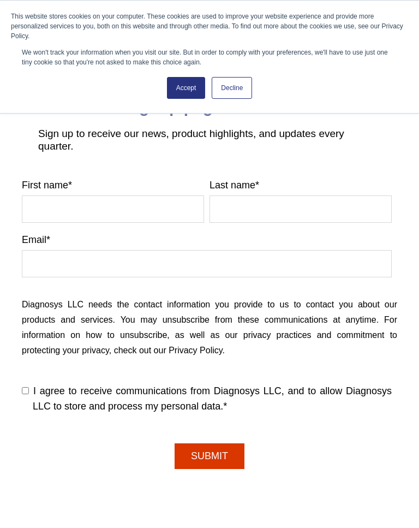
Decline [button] (232, 88)
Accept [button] (186, 88)
